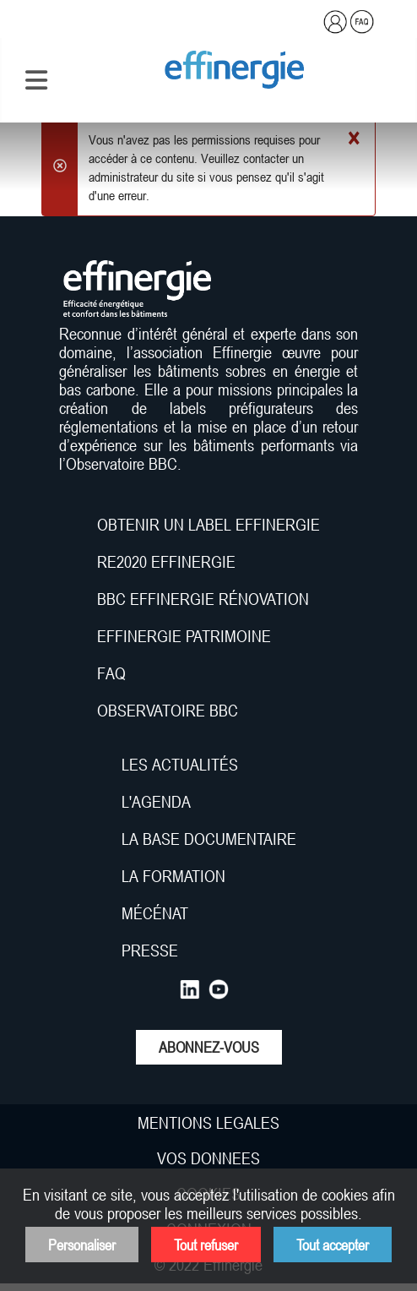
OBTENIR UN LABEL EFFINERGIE (208, 525)
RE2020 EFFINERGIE (166, 562)
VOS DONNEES (208, 1158)
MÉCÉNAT (155, 913)
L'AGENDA (158, 802)
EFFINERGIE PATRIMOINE (184, 636)
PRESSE (150, 950)
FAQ (111, 673)
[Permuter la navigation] (36, 80)
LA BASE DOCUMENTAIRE (209, 839)
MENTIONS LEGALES (208, 1123)
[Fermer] (353, 139)
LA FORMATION (173, 876)
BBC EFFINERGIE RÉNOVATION (203, 599)
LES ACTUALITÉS (180, 764)
